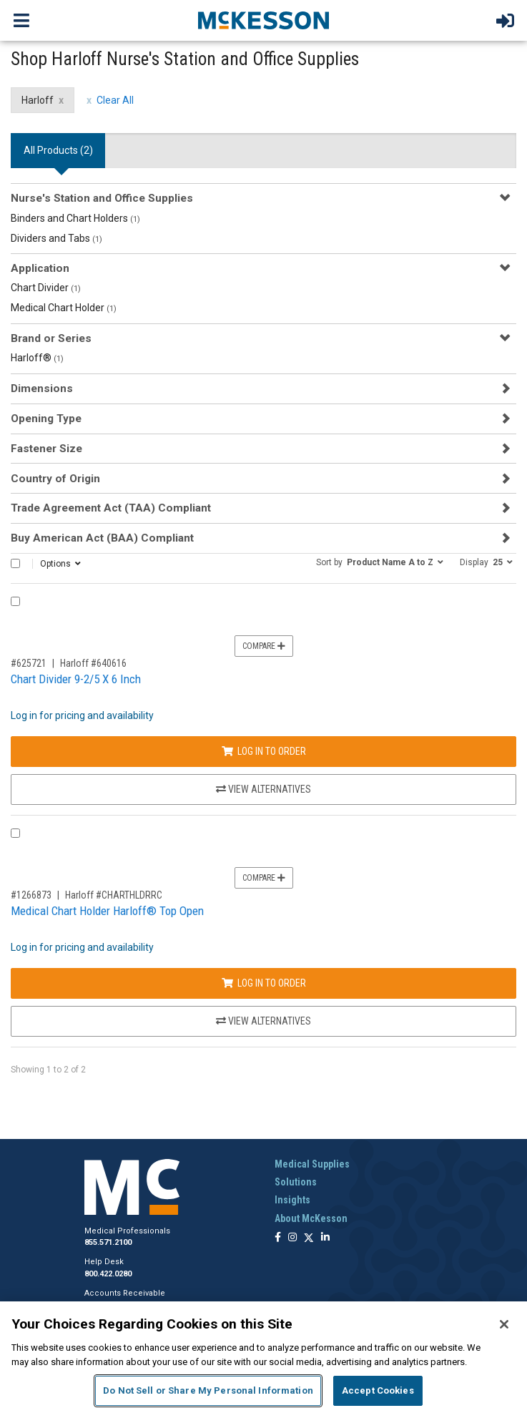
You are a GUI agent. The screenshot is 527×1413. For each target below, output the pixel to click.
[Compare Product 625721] (15, 601)
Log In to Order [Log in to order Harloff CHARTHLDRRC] (264, 983)
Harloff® (37, 357)
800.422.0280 (108, 1273)
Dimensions (42, 388)
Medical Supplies (312, 1164)
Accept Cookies (378, 1390)
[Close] (504, 1324)
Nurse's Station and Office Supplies (102, 198)
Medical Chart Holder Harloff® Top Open (107, 911)
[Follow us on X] (309, 1238)
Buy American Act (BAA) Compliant (102, 538)
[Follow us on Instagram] (292, 1238)
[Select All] (15, 563)
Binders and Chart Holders (75, 218)
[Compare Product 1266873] (15, 833)
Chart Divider (46, 287)
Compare (263, 646)
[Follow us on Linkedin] (325, 1238)
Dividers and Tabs (56, 238)
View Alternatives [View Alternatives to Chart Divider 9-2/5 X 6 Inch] (263, 789)
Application (40, 268)
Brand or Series (51, 338)
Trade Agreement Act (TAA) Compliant (111, 508)
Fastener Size (46, 448)
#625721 (28, 663)
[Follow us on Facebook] (278, 1238)
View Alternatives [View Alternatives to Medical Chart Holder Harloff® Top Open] (263, 1021)
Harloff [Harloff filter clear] (37, 100)
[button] (379, 561)
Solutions (296, 1182)
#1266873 (31, 895)
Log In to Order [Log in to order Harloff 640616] (264, 751)
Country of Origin (55, 478)
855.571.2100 (108, 1242)
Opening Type (46, 418)
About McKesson (311, 1218)
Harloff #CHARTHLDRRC (113, 895)
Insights (292, 1200)
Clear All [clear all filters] (115, 100)
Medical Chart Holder (64, 307)
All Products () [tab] (58, 150)
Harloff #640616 (93, 663)
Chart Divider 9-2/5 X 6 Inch (76, 679)
